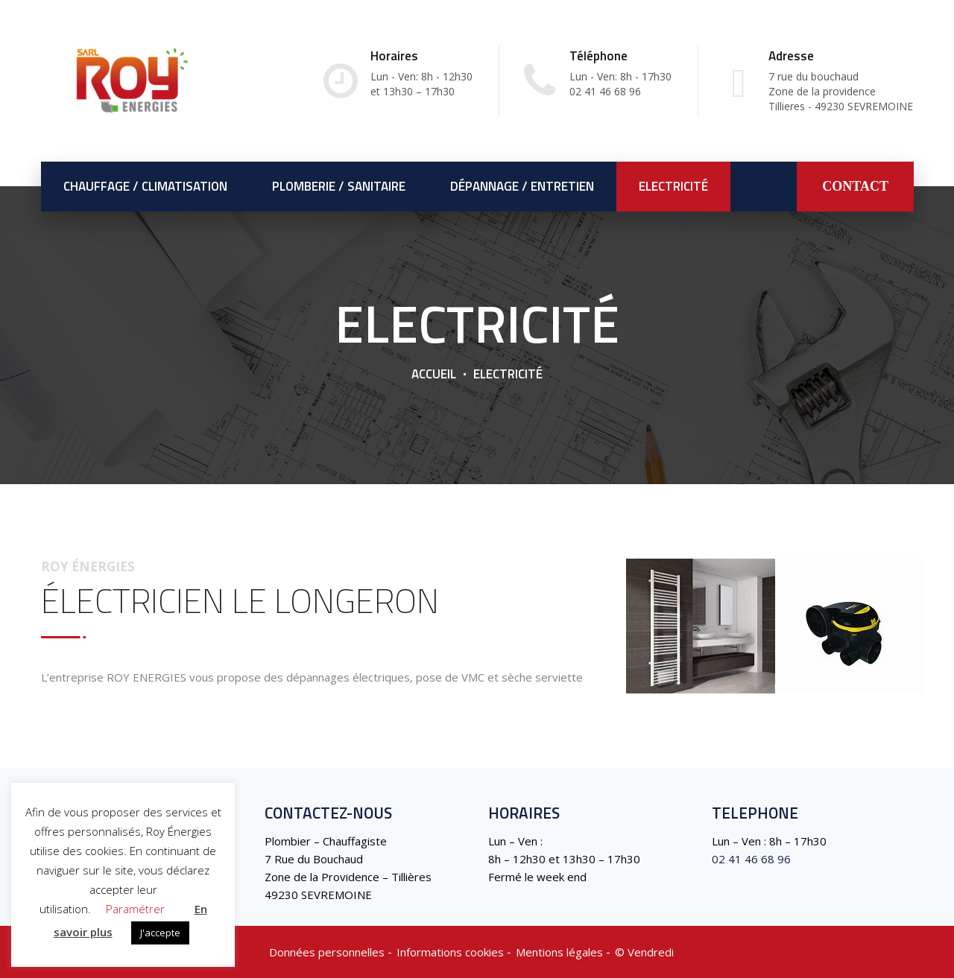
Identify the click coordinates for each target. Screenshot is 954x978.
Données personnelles (327, 951)
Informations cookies (450, 951)
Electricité (673, 186)
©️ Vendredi (644, 951)
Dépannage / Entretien (522, 186)
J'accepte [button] (160, 932)
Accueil (433, 374)
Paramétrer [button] (135, 908)
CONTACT (855, 186)
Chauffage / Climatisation (145, 186)
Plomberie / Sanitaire (338, 186)
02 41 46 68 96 (751, 858)
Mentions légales (559, 951)
